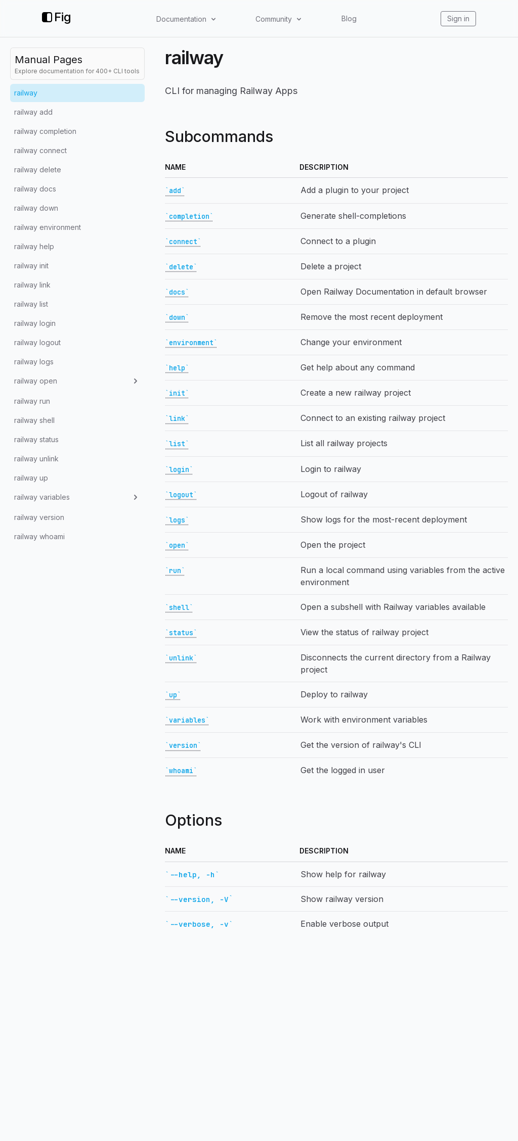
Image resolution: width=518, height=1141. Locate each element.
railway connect (40, 150)
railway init (31, 265)
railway (25, 92)
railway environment (47, 227)
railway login (35, 323)
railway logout (37, 342)
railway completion (45, 131)
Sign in (458, 18)
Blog (349, 18)
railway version (39, 517)
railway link (32, 284)
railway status (36, 439)
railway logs (34, 361)
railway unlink (36, 458)
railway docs (35, 188)
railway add (33, 112)
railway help (34, 246)
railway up (31, 477)
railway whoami (39, 536)
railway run (32, 401)
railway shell (34, 420)
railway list (31, 304)
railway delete (37, 169)
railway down (36, 208)
